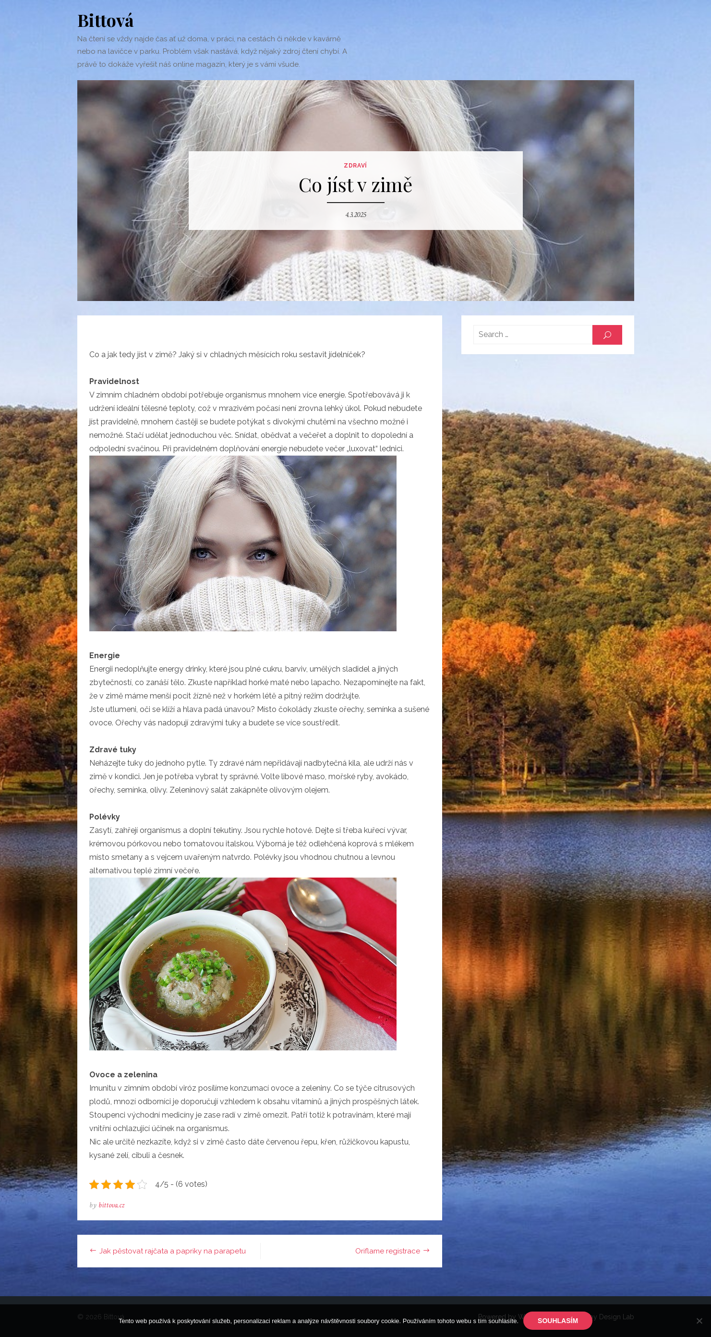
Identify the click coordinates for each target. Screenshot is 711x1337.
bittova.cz (111, 1205)
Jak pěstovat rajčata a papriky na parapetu (172, 1251)
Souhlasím (558, 1321)
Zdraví (355, 165)
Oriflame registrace (387, 1251)
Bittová (105, 19)
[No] (699, 1320)
